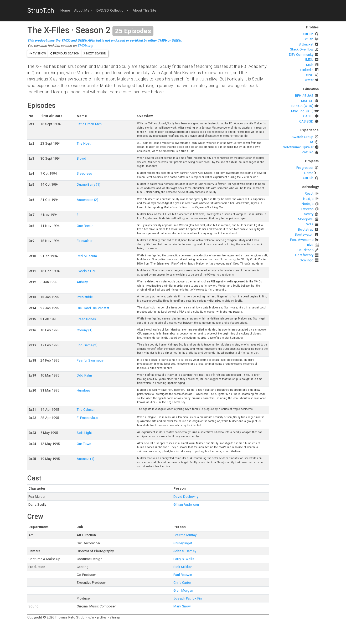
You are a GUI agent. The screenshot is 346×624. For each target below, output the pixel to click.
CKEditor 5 (305, 250)
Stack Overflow (301, 49)
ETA (310, 142)
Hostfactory (304, 255)
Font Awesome (301, 240)
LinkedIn (306, 70)
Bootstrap (305, 229)
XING (309, 75)
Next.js (308, 199)
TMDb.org (84, 46)
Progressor (304, 168)
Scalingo (306, 260)
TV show (37, 53)
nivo (310, 245)
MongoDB (306, 219)
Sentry (309, 214)
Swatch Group (302, 137)
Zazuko (308, 152)
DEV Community (301, 55)
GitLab (308, 39)
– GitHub (306, 178)
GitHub (308, 34)
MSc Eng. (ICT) (302, 111)
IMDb (309, 60)
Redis (309, 224)
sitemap (115, 617)
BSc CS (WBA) (302, 106)
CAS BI (308, 116)
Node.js (308, 204)
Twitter (308, 80)
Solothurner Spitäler (298, 147)
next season (95, 53)
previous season (64, 53)
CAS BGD (306, 121)
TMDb (308, 65)
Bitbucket (306, 44)
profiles (102, 617)
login (91, 617)
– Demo (307, 173)
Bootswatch (304, 234)
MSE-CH (307, 101)
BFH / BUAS (304, 96)
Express (307, 209)
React (309, 193)
